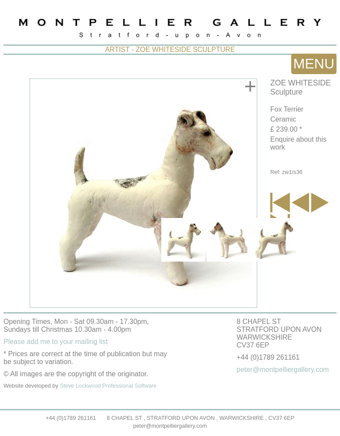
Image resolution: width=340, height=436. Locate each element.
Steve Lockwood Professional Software (108, 385)
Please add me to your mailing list (55, 341)
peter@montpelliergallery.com (170, 425)
